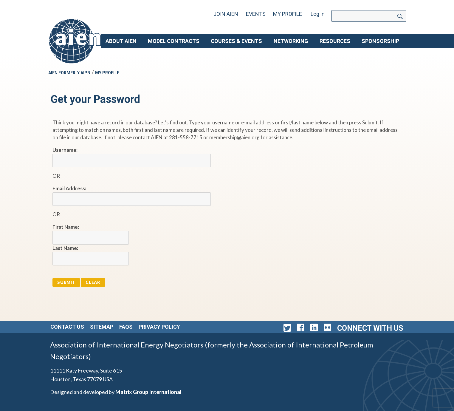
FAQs (126, 327)
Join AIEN (225, 14)
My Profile (287, 14)
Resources (335, 41)
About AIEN (121, 41)
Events (256, 14)
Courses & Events (236, 41)
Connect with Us (370, 328)
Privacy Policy (159, 327)
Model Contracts (173, 41)
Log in (318, 14)
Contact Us (67, 327)
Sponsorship (380, 41)
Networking (291, 41)
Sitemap (101, 327)
